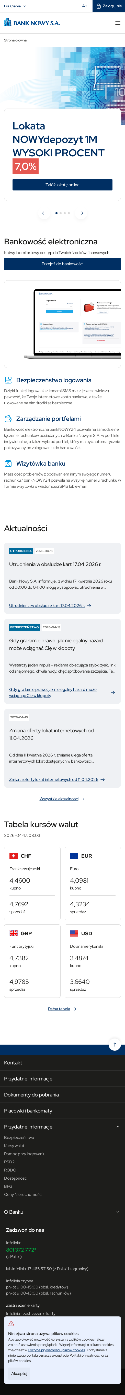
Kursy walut (14, 1145)
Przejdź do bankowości (62, 263)
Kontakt (13, 1062)
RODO (10, 1170)
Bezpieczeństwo (19, 1137)
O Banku (62, 1212)
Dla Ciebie (16, 6)
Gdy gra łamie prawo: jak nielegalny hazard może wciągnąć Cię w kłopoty (62, 692)
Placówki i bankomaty (28, 1110)
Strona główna (15, 40)
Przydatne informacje (28, 1078)
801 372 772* (21, 1249)
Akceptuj (19, 1373)
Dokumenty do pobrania (31, 1094)
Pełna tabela (62, 1009)
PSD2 (9, 1162)
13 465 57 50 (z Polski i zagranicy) (58, 1268)
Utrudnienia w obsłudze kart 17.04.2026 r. (50, 606)
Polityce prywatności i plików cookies (56, 1350)
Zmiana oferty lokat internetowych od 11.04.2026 (57, 780)
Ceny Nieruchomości (23, 1194)
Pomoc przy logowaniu (25, 1153)
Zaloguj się (109, 6)
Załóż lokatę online (79, 184)
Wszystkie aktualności (63, 799)
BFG (8, 1186)
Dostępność (15, 1178)
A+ (86, 6)
